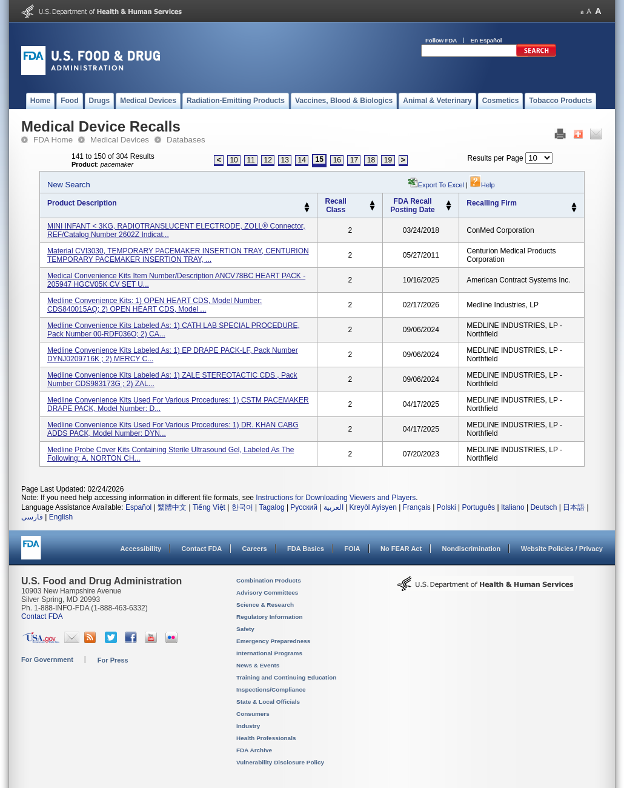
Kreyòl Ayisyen (373, 507)
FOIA (352, 548)
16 (337, 160)
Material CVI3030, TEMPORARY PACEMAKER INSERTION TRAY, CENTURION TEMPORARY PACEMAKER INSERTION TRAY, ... (178, 255)
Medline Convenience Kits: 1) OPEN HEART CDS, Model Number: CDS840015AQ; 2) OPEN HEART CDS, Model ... (154, 304)
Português (478, 507)
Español (138, 507)
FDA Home (53, 139)
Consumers (253, 713)
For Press (113, 660)
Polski (446, 507)
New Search (68, 184)
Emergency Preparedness (273, 641)
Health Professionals (266, 738)
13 (285, 160)
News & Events (257, 665)
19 (388, 160)
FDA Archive (254, 750)
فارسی (32, 517)
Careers (254, 548)
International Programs (269, 653)
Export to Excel (441, 185)
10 (233, 160)
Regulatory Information (269, 616)
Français (417, 507)
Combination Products (268, 580)
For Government (47, 659)
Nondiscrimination (471, 548)
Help (482, 185)
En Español (486, 40)
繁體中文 (172, 507)
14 (302, 160)
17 (354, 160)
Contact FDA (201, 548)
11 (250, 160)
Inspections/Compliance (271, 689)
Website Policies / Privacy (562, 548)
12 (267, 160)
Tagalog (272, 507)
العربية (334, 507)
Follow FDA (441, 40)
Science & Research (265, 604)
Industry (248, 726)
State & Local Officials (268, 701)
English (61, 517)
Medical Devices (119, 139)
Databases (186, 139)
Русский (303, 507)
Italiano (513, 507)
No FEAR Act (401, 548)
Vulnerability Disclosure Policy (280, 762)
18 (371, 160)
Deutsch (543, 507)
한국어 (242, 507)
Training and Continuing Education (286, 677)
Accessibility (141, 548)
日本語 (574, 507)
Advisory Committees (267, 592)
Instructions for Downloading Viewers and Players (336, 497)
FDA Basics (305, 548)
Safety (245, 629)
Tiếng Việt (209, 507)
